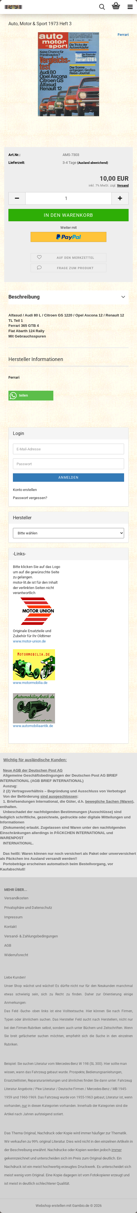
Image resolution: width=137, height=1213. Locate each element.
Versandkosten (16, 898)
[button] (16, 198)
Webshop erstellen (50, 1205)
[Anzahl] (68, 198)
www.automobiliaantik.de (33, 726)
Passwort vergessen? (30, 498)
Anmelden (68, 477)
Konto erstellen (25, 490)
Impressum (13, 917)
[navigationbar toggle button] (130, 7)
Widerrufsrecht (16, 955)
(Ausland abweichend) (92, 163)
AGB (7, 945)
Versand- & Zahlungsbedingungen (31, 936)
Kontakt (10, 927)
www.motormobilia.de (30, 683)
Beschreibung (24, 297)
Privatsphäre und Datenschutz (28, 907)
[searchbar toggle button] (102, 7)
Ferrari (123, 34)
